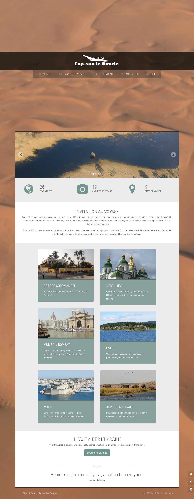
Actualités (132, 74)
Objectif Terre (29, 493)
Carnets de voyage (74, 74)
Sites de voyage (105, 74)
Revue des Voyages (48, 493)
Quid (153, 74)
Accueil (47, 74)
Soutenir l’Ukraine (97, 452)
